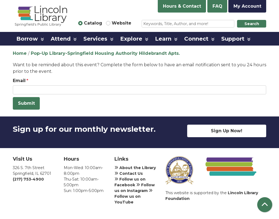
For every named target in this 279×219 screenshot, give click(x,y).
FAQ (217, 6)
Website (121, 23)
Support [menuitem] (232, 38)
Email (19, 80)
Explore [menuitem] (131, 38)
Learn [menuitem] (163, 38)
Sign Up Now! (226, 130)
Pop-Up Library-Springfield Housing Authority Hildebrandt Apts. (105, 53)
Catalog (93, 23)
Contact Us (128, 173)
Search (251, 23)
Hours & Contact (182, 6)
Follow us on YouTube (133, 196)
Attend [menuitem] (61, 38)
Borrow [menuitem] (27, 38)
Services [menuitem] (95, 38)
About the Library (135, 167)
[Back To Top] (264, 204)
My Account (247, 6)
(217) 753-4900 (28, 179)
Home (20, 53)
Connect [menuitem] (196, 38)
